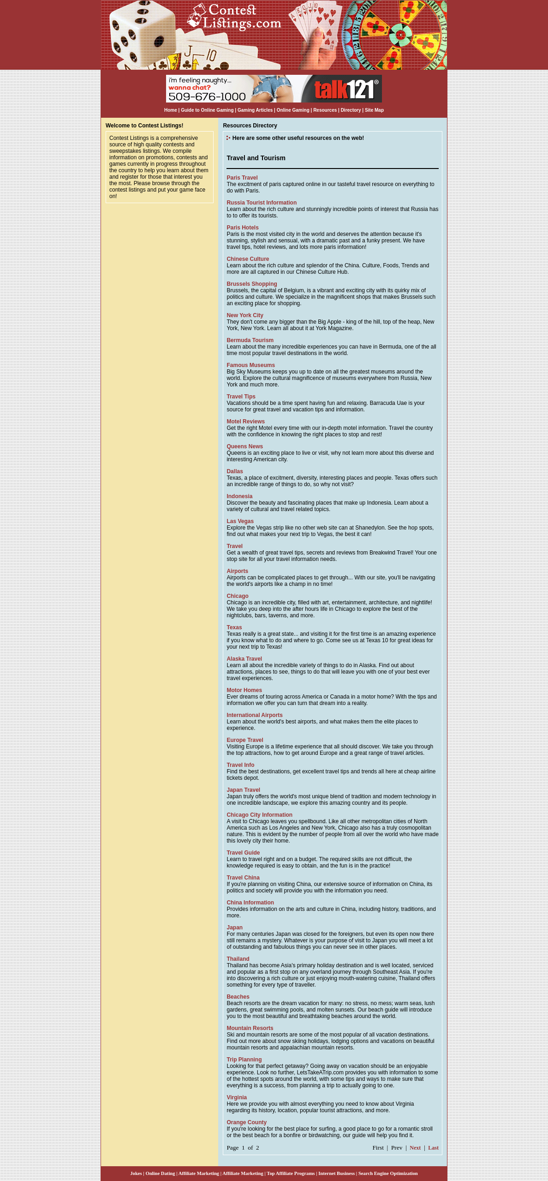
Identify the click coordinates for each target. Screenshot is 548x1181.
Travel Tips (240, 396)
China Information (250, 902)
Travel (234, 546)
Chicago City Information (259, 815)
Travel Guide (243, 853)
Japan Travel (243, 790)
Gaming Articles (256, 110)
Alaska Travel (244, 659)
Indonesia (239, 496)
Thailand (237, 959)
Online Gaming (293, 110)
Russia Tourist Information (261, 202)
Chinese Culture (247, 259)
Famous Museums (250, 365)
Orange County (246, 1122)
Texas (234, 627)
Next (415, 1148)
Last (433, 1148)
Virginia (236, 1097)
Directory (351, 110)
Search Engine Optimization (388, 1173)
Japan (234, 927)
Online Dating (160, 1173)
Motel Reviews (245, 421)
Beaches (237, 997)
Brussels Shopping (251, 284)
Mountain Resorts (249, 1028)
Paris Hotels (242, 227)
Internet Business (336, 1173)
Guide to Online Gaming (207, 110)
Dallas (234, 471)
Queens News (244, 446)
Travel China (242, 877)
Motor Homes (244, 690)
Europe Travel (244, 740)
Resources (325, 110)
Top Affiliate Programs (291, 1173)
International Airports (254, 715)
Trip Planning (244, 1059)
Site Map (374, 110)
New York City (244, 315)
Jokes (136, 1173)
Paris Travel (241, 178)
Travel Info (240, 765)
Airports (237, 571)
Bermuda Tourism (250, 340)
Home (170, 110)
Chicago (237, 596)
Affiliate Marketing (199, 1173)
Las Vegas (240, 521)
